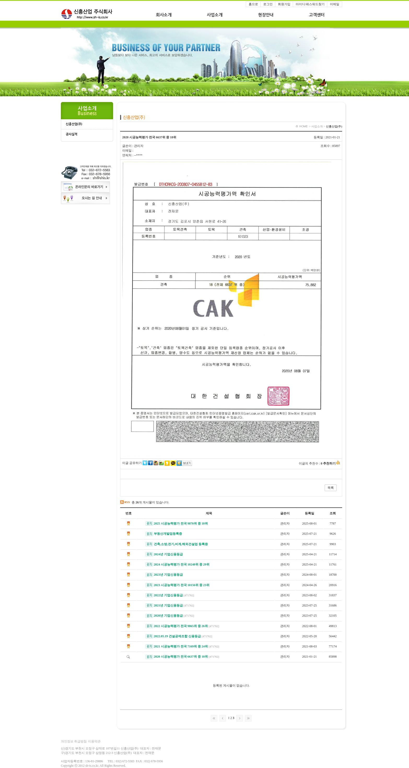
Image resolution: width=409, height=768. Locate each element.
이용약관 (94, 741)
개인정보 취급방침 (74, 741)
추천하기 (331, 463)
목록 (331, 488)
